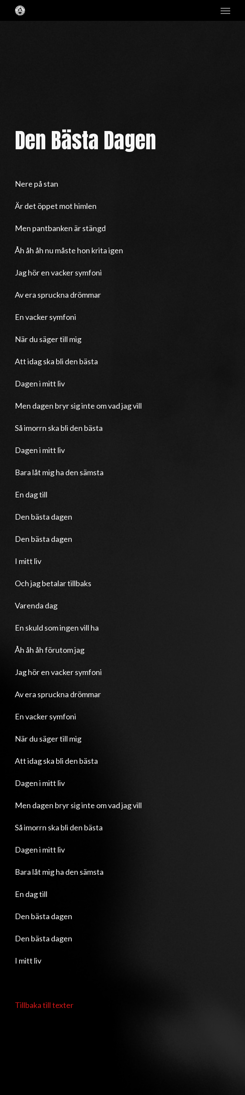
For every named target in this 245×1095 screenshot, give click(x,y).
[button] (225, 10)
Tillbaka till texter (44, 1005)
